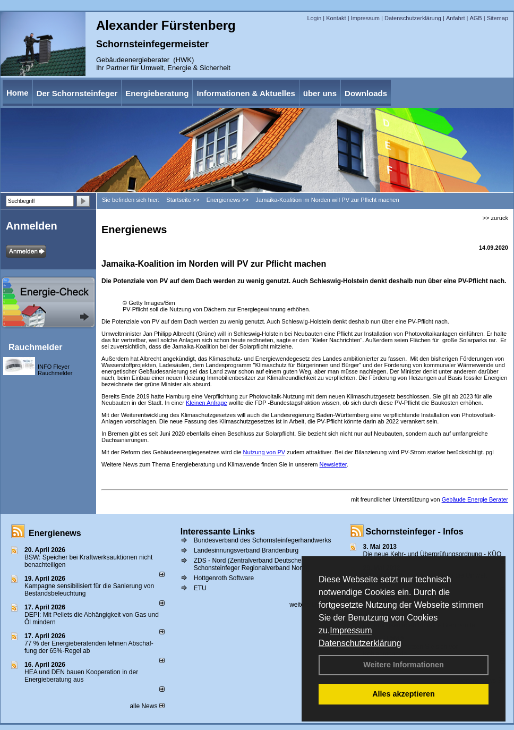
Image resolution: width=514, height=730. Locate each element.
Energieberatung (157, 93)
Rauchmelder (35, 347)
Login (314, 18)
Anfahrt (455, 18)
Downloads (366, 93)
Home (17, 92)
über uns (320, 93)
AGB (475, 18)
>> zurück (495, 218)
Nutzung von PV (264, 452)
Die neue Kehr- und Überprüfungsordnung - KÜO (432, 554)
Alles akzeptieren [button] (403, 694)
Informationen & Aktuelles (245, 93)
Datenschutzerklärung (360, 643)
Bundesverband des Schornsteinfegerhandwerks (262, 540)
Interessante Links (218, 531)
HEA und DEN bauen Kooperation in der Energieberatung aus (81, 675)
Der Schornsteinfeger (77, 93)
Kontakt (336, 18)
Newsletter (332, 464)
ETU (200, 588)
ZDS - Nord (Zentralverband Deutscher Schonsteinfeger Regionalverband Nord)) (252, 564)
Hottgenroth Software (224, 578)
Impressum (351, 630)
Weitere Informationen (403, 664)
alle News (147, 706)
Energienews (55, 533)
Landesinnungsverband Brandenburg (246, 550)
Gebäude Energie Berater (475, 499)
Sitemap (497, 18)
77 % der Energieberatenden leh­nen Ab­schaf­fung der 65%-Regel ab (88, 647)
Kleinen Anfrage (206, 403)
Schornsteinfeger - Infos (415, 531)
